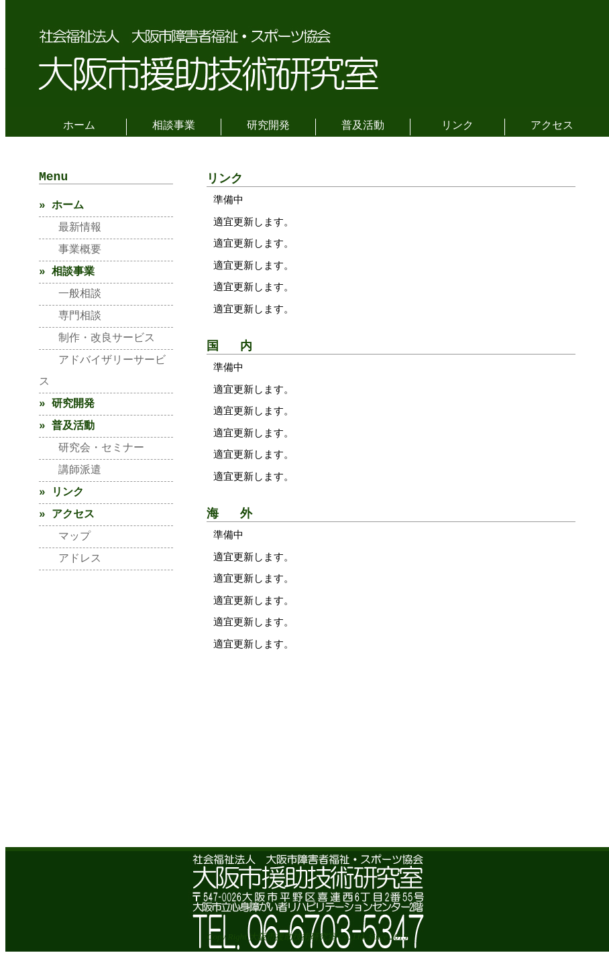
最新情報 (70, 230)
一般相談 (70, 297)
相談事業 (173, 126)
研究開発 (268, 126)
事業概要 (70, 252)
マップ (65, 539)
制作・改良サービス (97, 341)
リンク (457, 126)
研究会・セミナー (91, 451)
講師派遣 (70, 473)
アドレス (70, 561)
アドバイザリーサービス (102, 374)
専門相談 (70, 319)
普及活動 (362, 126)
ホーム (79, 126)
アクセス (552, 126)
